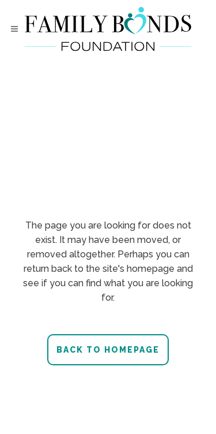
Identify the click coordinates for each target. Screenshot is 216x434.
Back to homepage (108, 349)
